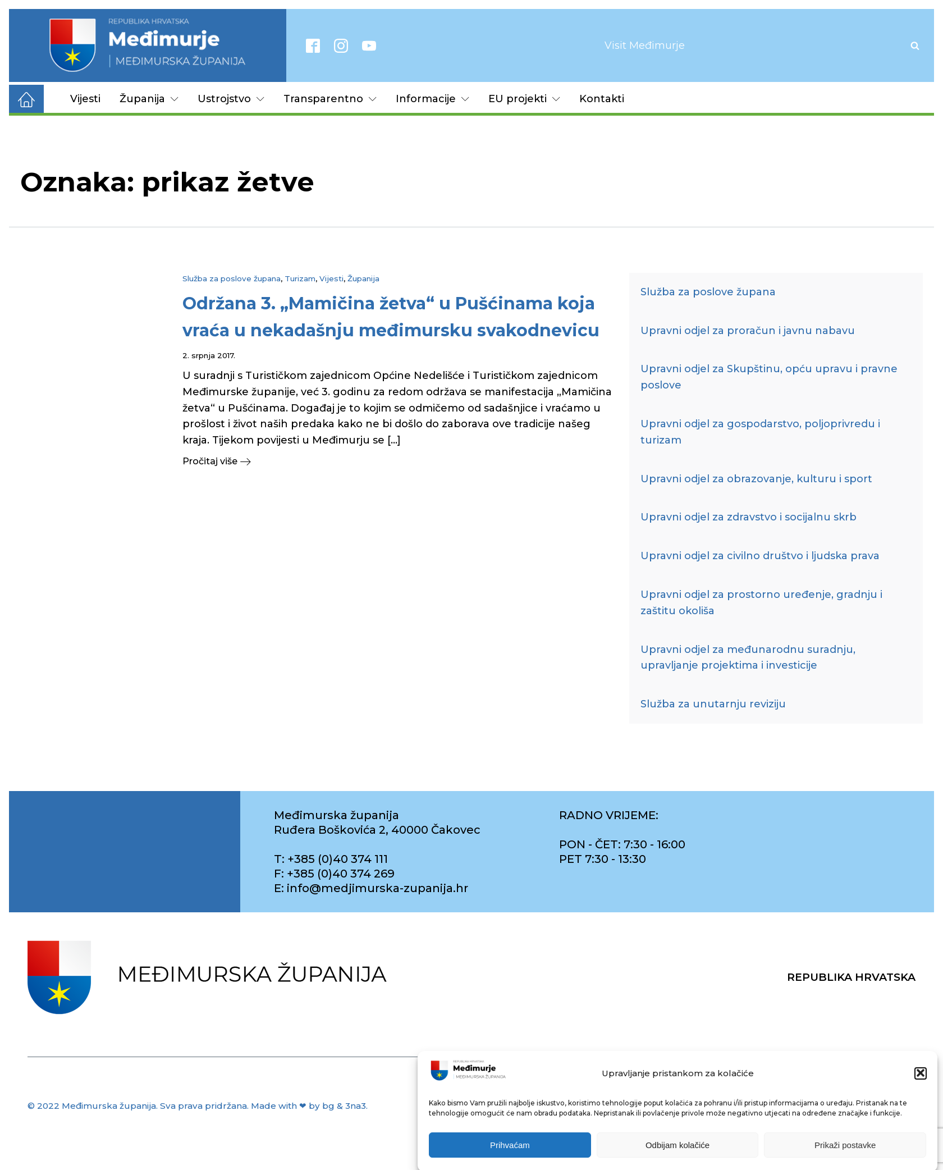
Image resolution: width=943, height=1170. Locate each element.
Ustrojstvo (231, 99)
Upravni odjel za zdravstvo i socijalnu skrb (748, 517)
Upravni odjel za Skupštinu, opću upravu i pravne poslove (769, 377)
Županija (149, 99)
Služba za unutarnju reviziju (713, 704)
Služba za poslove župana (231, 278)
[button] (920, 1085)
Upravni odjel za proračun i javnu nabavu (747, 331)
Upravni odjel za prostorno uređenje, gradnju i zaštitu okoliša (761, 602)
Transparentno (330, 99)
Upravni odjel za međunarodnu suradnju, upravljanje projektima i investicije (747, 657)
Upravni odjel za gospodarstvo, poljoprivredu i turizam (760, 432)
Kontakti (601, 99)
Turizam (300, 278)
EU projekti (524, 99)
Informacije (432, 99)
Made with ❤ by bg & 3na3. (309, 1105)
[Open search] (915, 45)
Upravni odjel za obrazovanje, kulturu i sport (756, 479)
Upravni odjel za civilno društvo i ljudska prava (760, 556)
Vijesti (85, 99)
